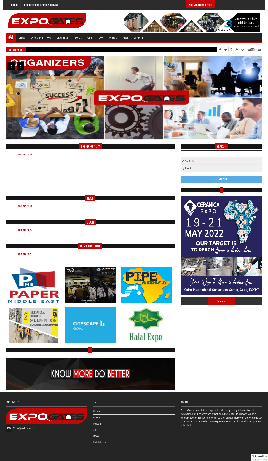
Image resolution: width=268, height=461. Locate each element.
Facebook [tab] (221, 301)
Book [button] (100, 37)
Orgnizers (62, 37)
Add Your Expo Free (200, 5)
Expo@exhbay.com (24, 428)
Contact (138, 37)
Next (20, 66)
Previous (11, 66)
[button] (259, 457)
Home (96, 411)
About (96, 417)
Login (14, 5)
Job (95, 429)
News (125, 37)
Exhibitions (99, 442)
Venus (22, 37)
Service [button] (77, 37)
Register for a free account (41, 5)
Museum (113, 37)
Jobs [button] (89, 37)
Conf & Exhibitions (41, 37)
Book (96, 436)
